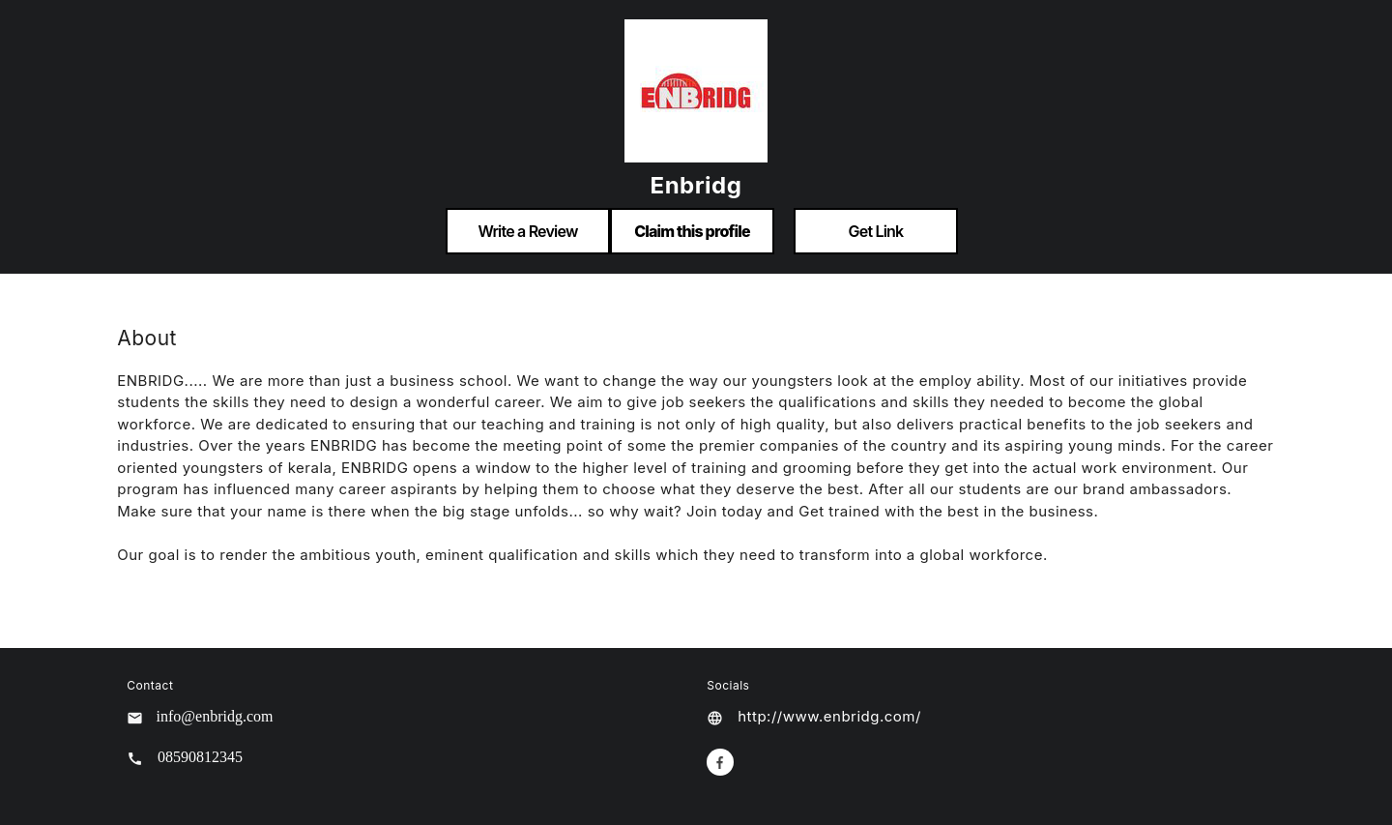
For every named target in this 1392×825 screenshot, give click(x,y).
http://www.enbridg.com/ (829, 716)
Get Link (876, 231)
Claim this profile (692, 231)
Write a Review (527, 231)
